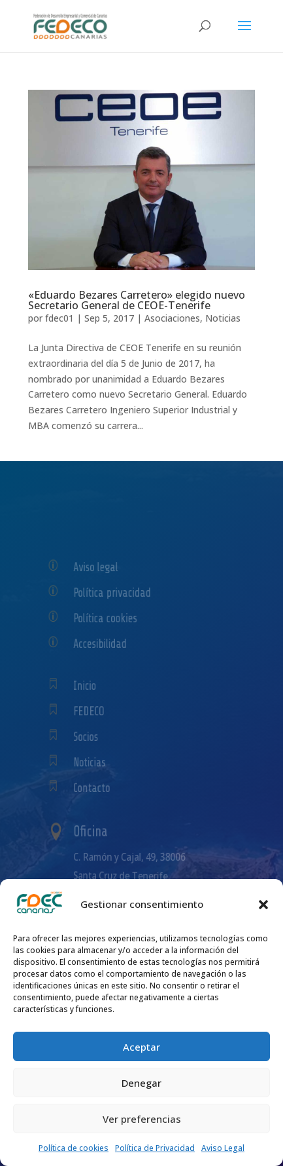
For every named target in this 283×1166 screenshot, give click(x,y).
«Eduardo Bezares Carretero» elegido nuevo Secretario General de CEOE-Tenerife (136, 300)
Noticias (223, 318)
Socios (94, 736)
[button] (263, 904)
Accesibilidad (106, 643)
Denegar (141, 1082)
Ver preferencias (142, 1118)
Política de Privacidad (155, 1148)
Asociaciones (172, 318)
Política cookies (111, 618)
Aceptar (141, 1046)
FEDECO (97, 711)
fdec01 (59, 318)
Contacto (99, 787)
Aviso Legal (222, 1148)
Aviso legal (103, 566)
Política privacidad (117, 592)
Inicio (93, 685)
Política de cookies (73, 1148)
